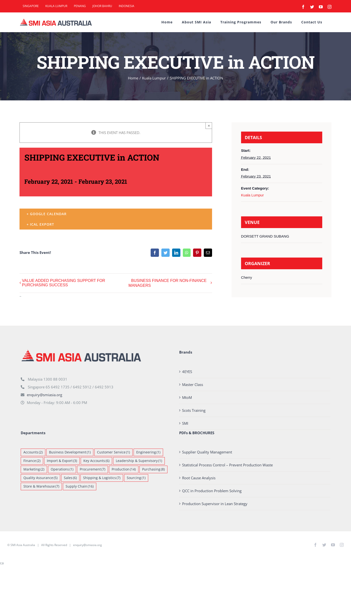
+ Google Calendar (47, 213)
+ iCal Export (40, 224)
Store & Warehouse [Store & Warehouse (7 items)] (41, 486)
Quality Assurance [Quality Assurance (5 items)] (40, 477)
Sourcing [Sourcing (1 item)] (136, 477)
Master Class (192, 384)
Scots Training (193, 410)
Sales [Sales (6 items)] (70, 477)
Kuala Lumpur (252, 195)
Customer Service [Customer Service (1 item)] (113, 452)
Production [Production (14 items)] (124, 469)
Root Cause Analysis (198, 477)
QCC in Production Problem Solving (212, 490)
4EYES (187, 371)
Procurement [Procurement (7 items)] (92, 469)
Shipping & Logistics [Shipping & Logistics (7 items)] (101, 477)
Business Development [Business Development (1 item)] (70, 452)
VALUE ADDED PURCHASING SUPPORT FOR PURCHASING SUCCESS (63, 283)
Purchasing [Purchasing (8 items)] (153, 469)
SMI (185, 423)
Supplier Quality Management (207, 452)
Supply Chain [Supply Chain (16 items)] (80, 486)
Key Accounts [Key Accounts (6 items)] (96, 460)
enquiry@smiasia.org (44, 394)
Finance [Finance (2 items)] (31, 460)
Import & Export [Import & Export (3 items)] (62, 460)
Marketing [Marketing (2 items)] (33, 469)
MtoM (187, 397)
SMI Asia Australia (22, 545)
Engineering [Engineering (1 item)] (148, 452)
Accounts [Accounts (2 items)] (33, 452)
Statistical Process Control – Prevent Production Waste (227, 464)
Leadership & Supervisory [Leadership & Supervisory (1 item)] (139, 460)
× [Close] (209, 126)
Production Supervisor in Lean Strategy (214, 503)
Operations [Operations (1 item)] (62, 469)
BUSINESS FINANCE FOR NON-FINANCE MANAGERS (167, 283)
